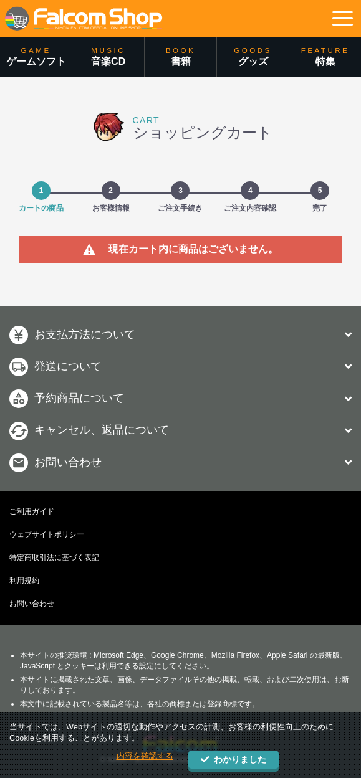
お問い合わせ (31, 603)
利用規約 (24, 580)
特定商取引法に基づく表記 (54, 557)
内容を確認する (145, 756)
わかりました (233, 759)
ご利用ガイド (31, 511)
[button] (342, 18)
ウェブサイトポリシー (46, 534)
